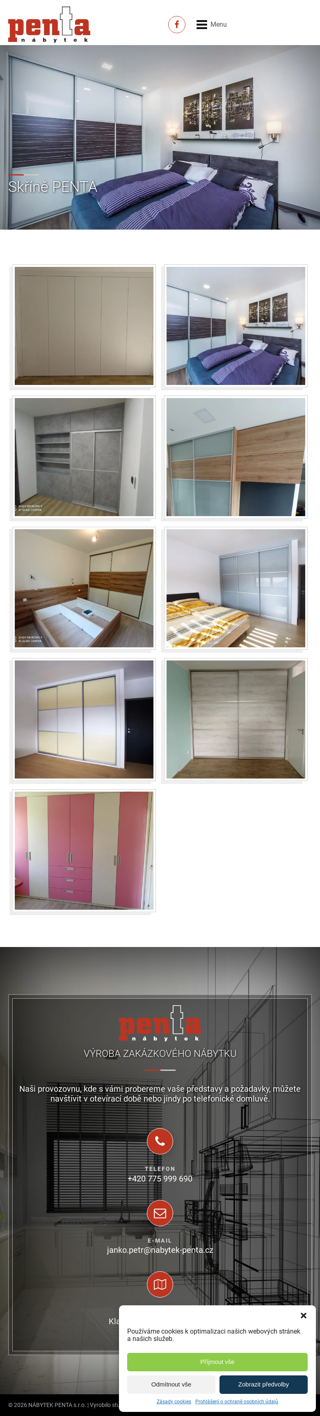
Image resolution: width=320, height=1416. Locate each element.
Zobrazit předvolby (263, 1384)
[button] (303, 1315)
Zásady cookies (174, 1402)
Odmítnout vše (171, 1384)
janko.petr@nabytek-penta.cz (160, 1250)
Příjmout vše (217, 1361)
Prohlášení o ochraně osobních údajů (236, 1402)
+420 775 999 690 (160, 1179)
